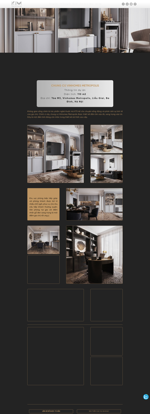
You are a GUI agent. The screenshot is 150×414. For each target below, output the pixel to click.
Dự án (75, 4)
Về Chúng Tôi (65, 4)
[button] (51, 411)
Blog (91, 4)
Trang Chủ (53, 4)
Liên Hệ (98, 4)
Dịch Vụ (83, 4)
